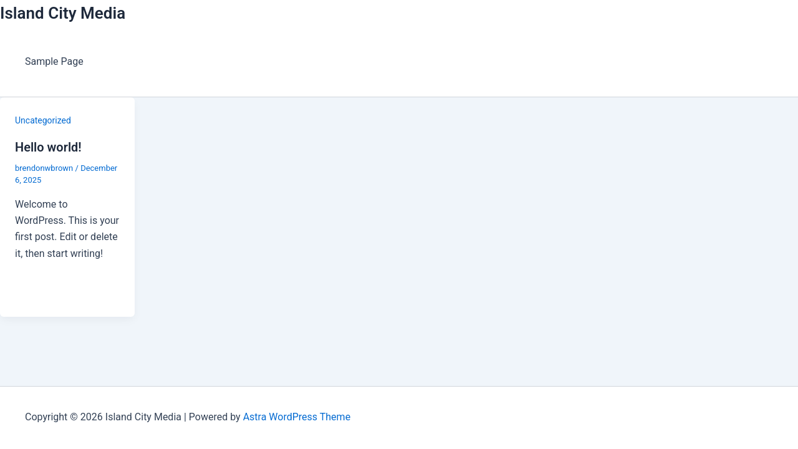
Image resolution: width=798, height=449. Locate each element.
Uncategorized (43, 120)
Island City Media (62, 13)
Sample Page (54, 61)
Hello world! (48, 147)
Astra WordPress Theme (296, 417)
